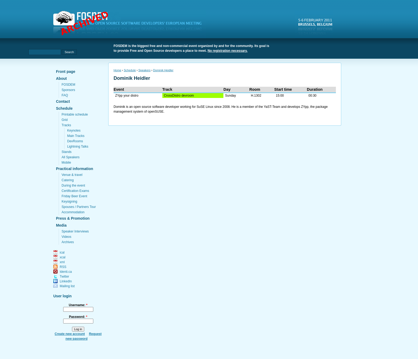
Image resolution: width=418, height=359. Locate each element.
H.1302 (256, 95)
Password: (78, 317)
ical (62, 252)
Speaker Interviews (75, 231)
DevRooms (75, 141)
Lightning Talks (77, 146)
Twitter (64, 276)
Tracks (66, 125)
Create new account (70, 334)
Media (61, 225)
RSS (63, 267)
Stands (66, 152)
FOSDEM (68, 84)
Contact (63, 101)
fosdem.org (130, 24)
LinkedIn (66, 281)
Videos (66, 237)
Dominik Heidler (163, 70)
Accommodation (73, 212)
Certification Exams (75, 191)
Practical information (74, 169)
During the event (73, 185)
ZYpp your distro (126, 95)
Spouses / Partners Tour (79, 207)
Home (117, 70)
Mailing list (67, 286)
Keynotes (74, 130)
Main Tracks (76, 136)
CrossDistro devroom (179, 95)
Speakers (144, 70)
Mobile (66, 162)
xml (62, 262)
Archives (68, 242)
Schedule (64, 108)
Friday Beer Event (74, 196)
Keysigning (69, 201)
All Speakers (70, 157)
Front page (65, 71)
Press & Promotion (73, 218)
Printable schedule (75, 114)
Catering (68, 180)
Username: (78, 305)
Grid (65, 120)
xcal (62, 257)
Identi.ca (66, 272)
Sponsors (68, 90)
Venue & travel (72, 175)
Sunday (230, 95)
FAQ (65, 95)
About (61, 78)
